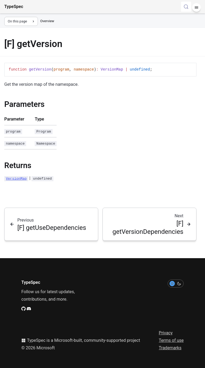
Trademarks (170, 347)
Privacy (166, 332)
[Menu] (196, 7)
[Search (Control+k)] (186, 7)
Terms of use (171, 340)
